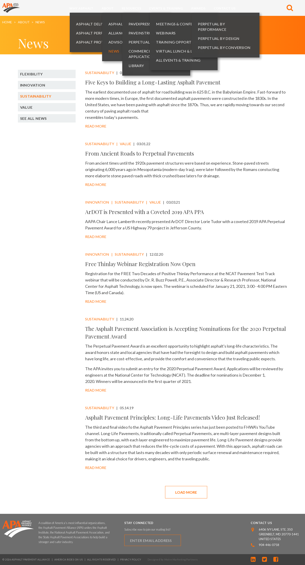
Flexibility (31, 74)
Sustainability (35, 96)
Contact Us (225, 8)
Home (7, 22)
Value (26, 107)
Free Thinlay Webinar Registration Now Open (140, 263)
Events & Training (166, 8)
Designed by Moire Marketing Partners (173, 559)
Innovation (32, 85)
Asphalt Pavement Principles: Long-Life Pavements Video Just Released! (172, 417)
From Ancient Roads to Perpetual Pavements (139, 153)
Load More (186, 492)
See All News (33, 118)
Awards (198, 8)
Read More (95, 126)
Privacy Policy (130, 559)
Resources (131, 8)
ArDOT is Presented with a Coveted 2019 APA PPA (144, 211)
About (108, 8)
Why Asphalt (81, 8)
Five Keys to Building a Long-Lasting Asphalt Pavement (152, 82)
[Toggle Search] (290, 8)
